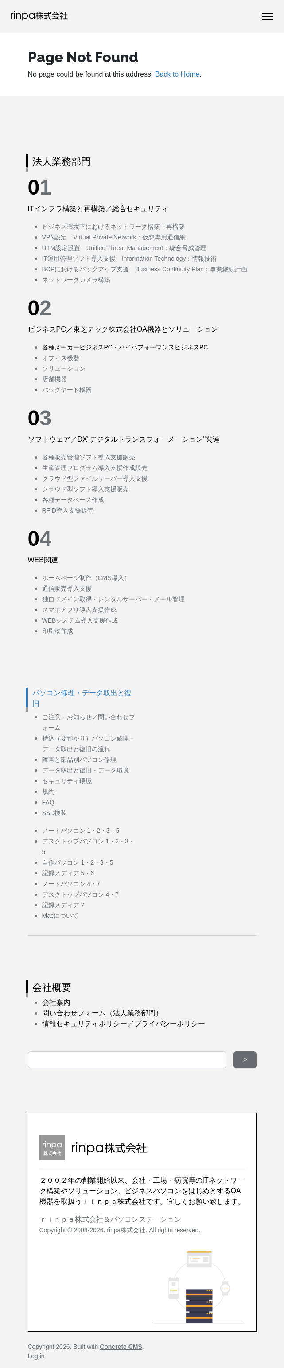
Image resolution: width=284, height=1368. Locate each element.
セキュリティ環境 (67, 780)
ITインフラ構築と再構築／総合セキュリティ (98, 208)
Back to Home (177, 74)
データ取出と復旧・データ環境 (85, 770)
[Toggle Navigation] (267, 16)
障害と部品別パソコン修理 (79, 759)
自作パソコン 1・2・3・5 (77, 862)
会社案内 (56, 1002)
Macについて (60, 915)
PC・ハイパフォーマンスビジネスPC (156, 347)
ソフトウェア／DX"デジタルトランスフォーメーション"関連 (124, 439)
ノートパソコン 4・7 (71, 883)
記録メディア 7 (63, 905)
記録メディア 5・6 (68, 873)
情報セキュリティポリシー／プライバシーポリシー (123, 1023)
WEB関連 (43, 560)
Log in (36, 1356)
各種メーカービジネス (73, 347)
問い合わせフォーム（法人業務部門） (102, 1013)
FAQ (48, 802)
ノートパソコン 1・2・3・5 (81, 830)
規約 (48, 791)
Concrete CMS (121, 1346)
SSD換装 (54, 812)
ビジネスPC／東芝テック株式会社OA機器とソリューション (123, 329)
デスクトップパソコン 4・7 (80, 894)
